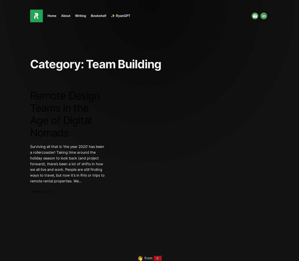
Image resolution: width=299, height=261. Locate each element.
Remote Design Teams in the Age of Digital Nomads (65, 114)
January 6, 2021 (42, 191)
